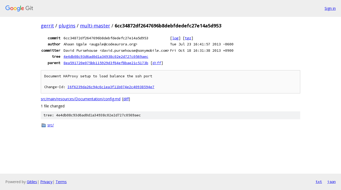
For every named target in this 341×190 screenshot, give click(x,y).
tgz (188, 38)
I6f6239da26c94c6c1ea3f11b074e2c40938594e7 (111, 87)
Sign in (330, 8)
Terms (61, 181)
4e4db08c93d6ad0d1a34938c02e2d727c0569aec (106, 56)
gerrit (47, 25)
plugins (67, 25)
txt (319, 181)
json (331, 181)
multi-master (95, 25)
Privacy (46, 181)
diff (156, 62)
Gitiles (32, 181)
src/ (50, 124)
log (175, 38)
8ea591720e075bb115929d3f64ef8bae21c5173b (106, 62)
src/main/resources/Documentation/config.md (80, 98)
